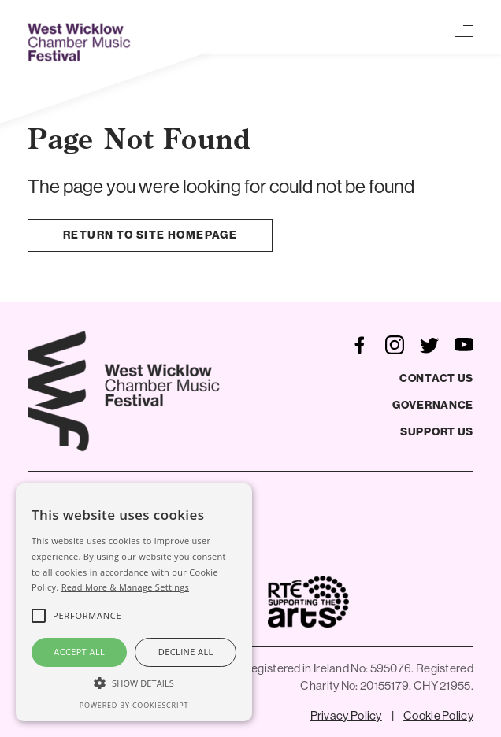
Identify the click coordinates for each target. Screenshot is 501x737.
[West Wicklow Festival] (81, 42)
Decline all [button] (185, 651)
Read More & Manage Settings (125, 587)
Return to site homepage (150, 235)
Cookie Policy (438, 715)
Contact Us (436, 378)
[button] (134, 683)
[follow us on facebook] (360, 344)
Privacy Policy (346, 715)
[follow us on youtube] (464, 344)
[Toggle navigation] (464, 31)
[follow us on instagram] (394, 344)
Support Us (436, 432)
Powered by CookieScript (134, 705)
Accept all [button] (79, 651)
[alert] (134, 602)
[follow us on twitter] (429, 344)
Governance (432, 405)
